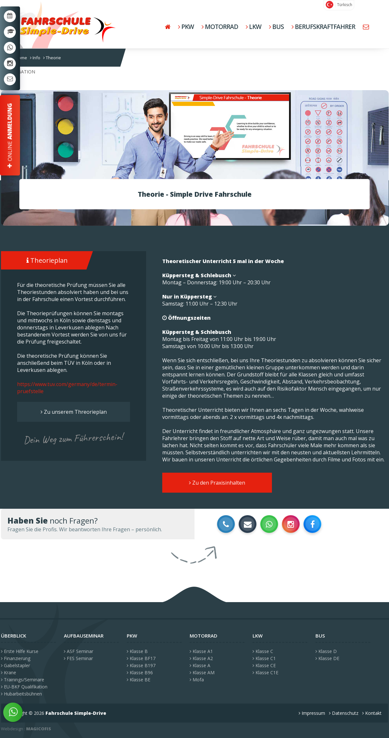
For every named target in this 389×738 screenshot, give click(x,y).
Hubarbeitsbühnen (21, 694)
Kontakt (372, 713)
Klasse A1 (201, 651)
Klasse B (137, 651)
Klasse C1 (264, 658)
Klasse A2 (201, 658)
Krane (8, 672)
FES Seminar (78, 658)
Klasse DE (327, 658)
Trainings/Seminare (22, 679)
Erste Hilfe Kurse (19, 651)
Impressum (312, 713)
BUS (276, 27)
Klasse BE (138, 679)
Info (35, 58)
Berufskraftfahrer (323, 27)
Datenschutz (343, 713)
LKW (253, 27)
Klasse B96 (140, 672)
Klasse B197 (141, 665)
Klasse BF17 (141, 658)
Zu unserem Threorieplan (74, 411)
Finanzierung (15, 658)
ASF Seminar (78, 651)
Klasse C (263, 651)
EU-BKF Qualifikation (24, 687)
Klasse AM (202, 672)
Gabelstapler (15, 665)
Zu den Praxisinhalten (217, 482)
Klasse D (326, 651)
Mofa (197, 679)
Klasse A (200, 665)
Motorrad (220, 27)
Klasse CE (264, 665)
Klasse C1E (265, 672)
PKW (186, 27)
